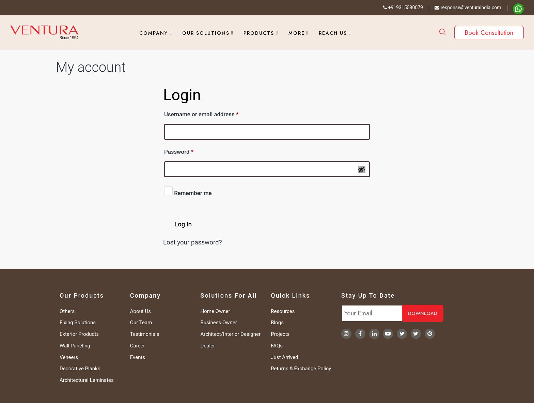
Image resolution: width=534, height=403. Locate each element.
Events (137, 357)
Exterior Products (79, 334)
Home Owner (215, 311)
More (296, 33)
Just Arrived (284, 357)
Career (137, 346)
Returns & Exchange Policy (301, 368)
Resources (283, 311)
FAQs (277, 346)
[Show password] (361, 169)
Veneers (69, 357)
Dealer (208, 346)
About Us (140, 311)
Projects (280, 334)
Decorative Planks (80, 368)
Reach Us (333, 33)
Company (153, 33)
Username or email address (212, 113)
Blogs (277, 322)
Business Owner (219, 322)
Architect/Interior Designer (231, 334)
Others (67, 311)
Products (259, 33)
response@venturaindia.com (468, 7)
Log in (183, 224)
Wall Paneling (75, 346)
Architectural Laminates (87, 380)
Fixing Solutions (78, 322)
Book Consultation (489, 32)
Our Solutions (206, 33)
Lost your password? (192, 242)
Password (190, 150)
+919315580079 (403, 7)
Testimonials (144, 334)
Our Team (141, 322)
